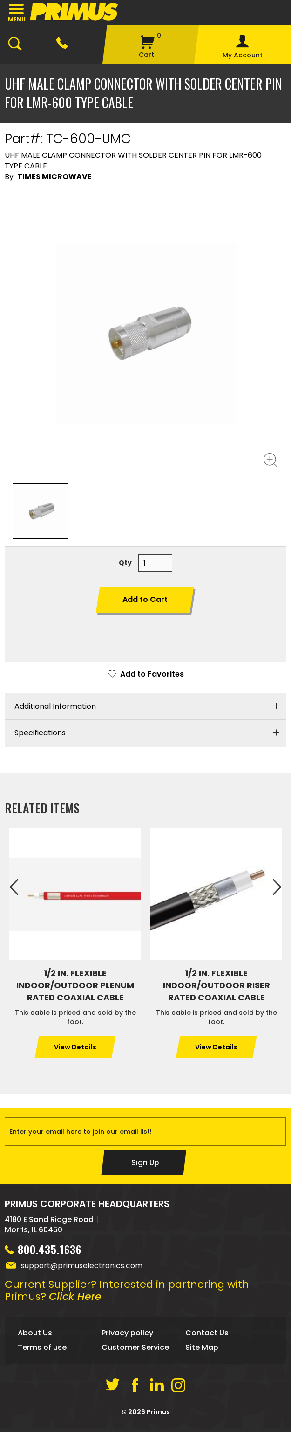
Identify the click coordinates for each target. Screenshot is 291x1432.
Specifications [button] (40, 732)
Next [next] (277, 887)
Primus (158, 1415)
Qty (125, 562)
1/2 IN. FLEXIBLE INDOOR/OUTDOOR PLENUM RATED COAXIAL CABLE (75, 985)
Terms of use (42, 1351)
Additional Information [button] (55, 706)
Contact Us (207, 1336)
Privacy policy (127, 1336)
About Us (35, 1336)
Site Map (201, 1351)
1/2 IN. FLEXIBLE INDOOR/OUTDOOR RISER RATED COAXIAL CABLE (216, 985)
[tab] (145, 706)
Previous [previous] (14, 887)
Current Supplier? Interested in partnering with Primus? (127, 1294)
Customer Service (135, 1351)
